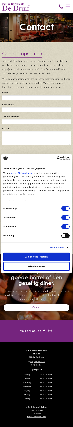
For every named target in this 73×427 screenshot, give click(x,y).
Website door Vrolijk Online (36, 417)
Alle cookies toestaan (36, 256)
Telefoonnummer (10, 116)
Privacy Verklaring (36, 410)
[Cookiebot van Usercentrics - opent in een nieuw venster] (57, 158)
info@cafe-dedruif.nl (37, 362)
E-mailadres (8, 104)
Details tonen (57, 247)
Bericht (6, 128)
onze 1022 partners (21, 173)
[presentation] (24, 153)
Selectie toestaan (37, 266)
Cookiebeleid (36, 413)
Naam (5, 92)
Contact (36, 307)
